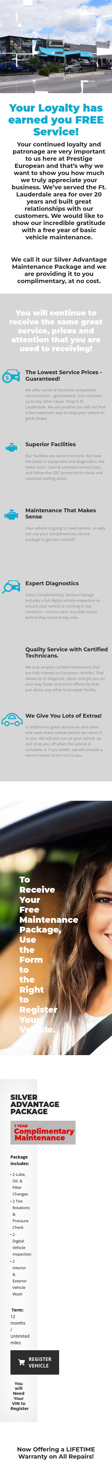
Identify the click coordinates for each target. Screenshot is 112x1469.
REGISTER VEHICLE (34, 1362)
